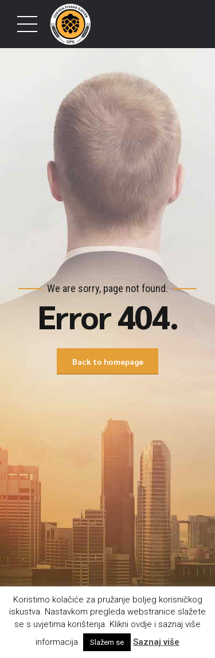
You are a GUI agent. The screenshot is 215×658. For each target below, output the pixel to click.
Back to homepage (107, 361)
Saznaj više (156, 642)
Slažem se (107, 642)
